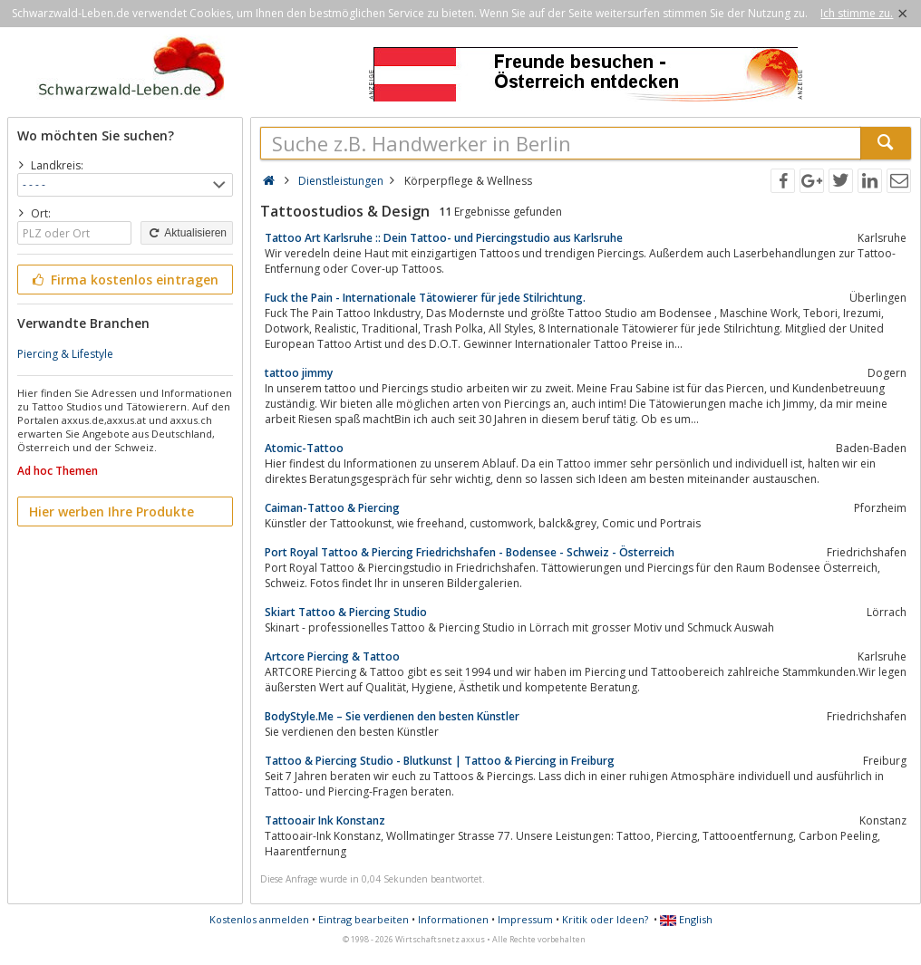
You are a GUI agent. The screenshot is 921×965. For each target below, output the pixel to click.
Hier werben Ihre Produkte (111, 511)
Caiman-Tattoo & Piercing (332, 508)
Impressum (525, 919)
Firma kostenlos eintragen (123, 279)
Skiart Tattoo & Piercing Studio (346, 612)
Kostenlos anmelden (259, 919)
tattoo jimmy (299, 373)
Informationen (453, 919)
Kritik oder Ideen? (605, 919)
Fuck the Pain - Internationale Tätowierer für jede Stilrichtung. (425, 297)
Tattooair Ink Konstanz (325, 820)
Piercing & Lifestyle (65, 354)
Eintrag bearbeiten (363, 919)
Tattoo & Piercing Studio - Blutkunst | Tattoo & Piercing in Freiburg (440, 760)
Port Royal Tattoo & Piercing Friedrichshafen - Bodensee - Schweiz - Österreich (469, 552)
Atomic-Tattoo (304, 448)
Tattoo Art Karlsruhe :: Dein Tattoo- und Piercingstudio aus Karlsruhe (444, 238)
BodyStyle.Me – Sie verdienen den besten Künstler (392, 716)
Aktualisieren (187, 233)
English (686, 919)
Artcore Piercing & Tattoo (332, 656)
